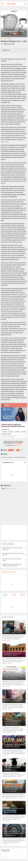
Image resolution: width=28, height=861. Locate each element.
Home (2, 38)
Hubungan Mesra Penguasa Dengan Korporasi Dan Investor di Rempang (13, 676)
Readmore (8, 640)
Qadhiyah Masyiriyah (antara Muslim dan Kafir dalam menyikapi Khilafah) (13, 789)
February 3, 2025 (18, 445)
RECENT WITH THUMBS (9, 572)
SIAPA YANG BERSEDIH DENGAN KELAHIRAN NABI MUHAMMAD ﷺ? (13, 833)
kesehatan (10, 38)
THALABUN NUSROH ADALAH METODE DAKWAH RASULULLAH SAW (14, 810)
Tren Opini (11, 4)
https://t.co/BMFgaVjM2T (16, 443)
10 (4, 828)
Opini (6, 38)
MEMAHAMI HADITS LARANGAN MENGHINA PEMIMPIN (12, 768)
